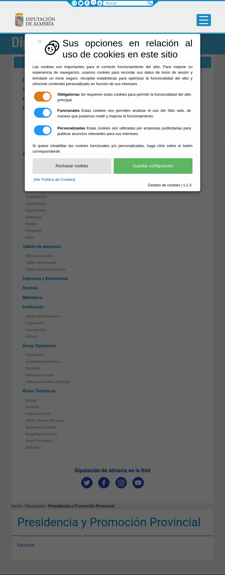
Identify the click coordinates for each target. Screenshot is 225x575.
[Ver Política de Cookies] (54, 179)
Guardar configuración (153, 165)
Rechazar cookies (72, 165)
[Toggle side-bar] (204, 20)
